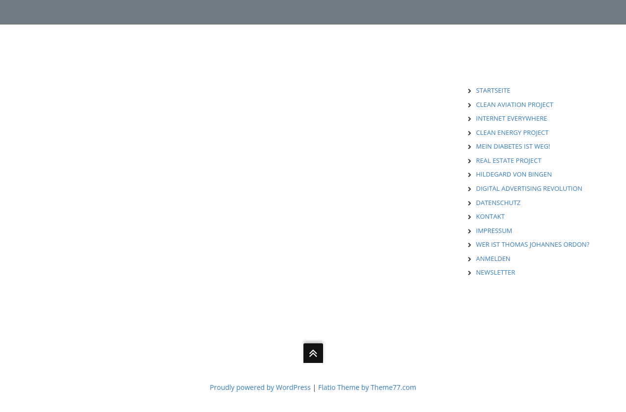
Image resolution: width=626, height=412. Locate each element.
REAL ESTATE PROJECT (509, 160)
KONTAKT (490, 216)
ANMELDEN (493, 258)
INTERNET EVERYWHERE (511, 118)
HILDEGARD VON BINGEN (514, 174)
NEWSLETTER (496, 272)
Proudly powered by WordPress (260, 387)
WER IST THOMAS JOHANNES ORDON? (533, 244)
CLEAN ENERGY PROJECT (512, 132)
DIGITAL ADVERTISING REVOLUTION (529, 188)
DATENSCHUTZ (498, 202)
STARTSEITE (493, 90)
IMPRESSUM (494, 230)
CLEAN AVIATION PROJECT (515, 104)
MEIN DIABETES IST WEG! (513, 146)
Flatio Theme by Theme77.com (367, 387)
